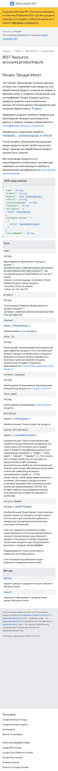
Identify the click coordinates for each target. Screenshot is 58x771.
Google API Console (11, 747)
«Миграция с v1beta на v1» (25, 23)
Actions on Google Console (15, 767)
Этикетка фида (43, 405)
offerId (47, 135)
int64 (18, 506)
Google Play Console (12, 757)
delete (8, 578)
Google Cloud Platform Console (17, 752)
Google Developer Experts (15, 724)
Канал (23, 331)
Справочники (47, 51)
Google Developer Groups (14, 719)
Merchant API (26, 4)
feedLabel (9, 135)
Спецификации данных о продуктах (23, 125)
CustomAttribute (29, 223)
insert (7, 592)
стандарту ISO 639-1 (41, 388)
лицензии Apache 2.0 (12, 621)
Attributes (24, 211)
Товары (17, 51)
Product (37, 108)
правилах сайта (9, 624)
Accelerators (8, 729)
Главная (6, 51)
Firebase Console (10, 762)
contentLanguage (28, 135)
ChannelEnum (34, 196)
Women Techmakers (12, 734)
